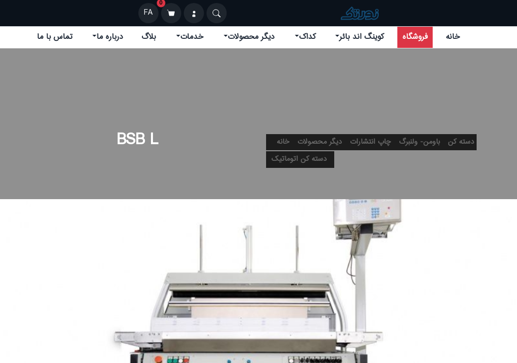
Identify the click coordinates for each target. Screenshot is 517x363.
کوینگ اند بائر (361, 37)
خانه (453, 37)
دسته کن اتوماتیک (299, 159)
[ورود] (194, 13)
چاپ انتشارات (370, 142)
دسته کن (461, 142)
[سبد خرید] (171, 13)
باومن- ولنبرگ (419, 142)
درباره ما (109, 37)
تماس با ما (54, 37)
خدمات (191, 37)
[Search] (216, 13)
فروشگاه (415, 37)
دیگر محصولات (251, 37)
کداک (307, 37)
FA (148, 13)
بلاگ (148, 37)
